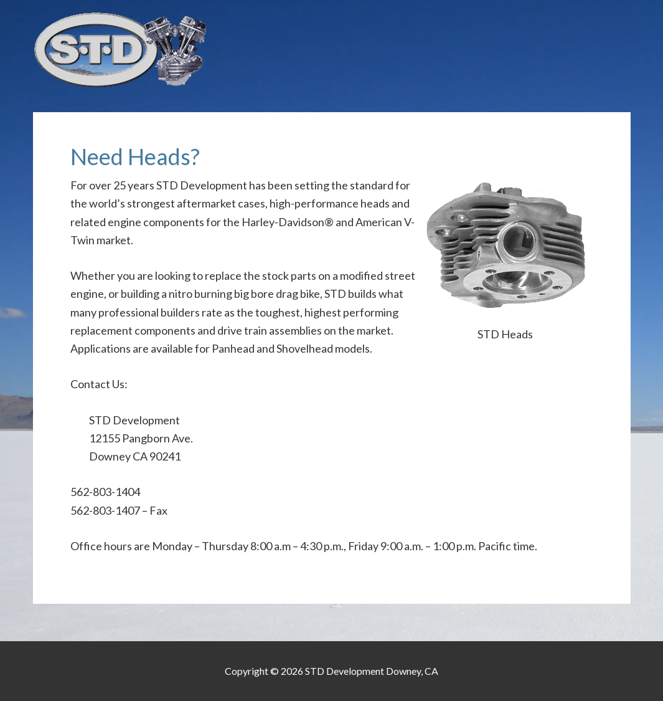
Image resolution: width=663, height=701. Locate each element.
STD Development (332, 49)
